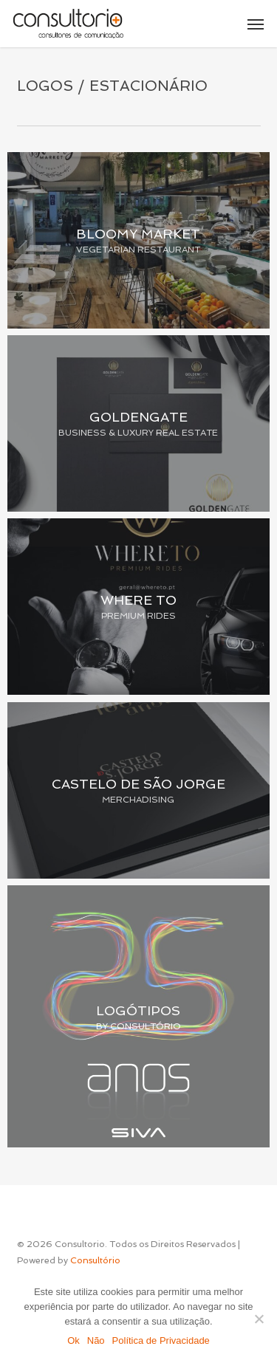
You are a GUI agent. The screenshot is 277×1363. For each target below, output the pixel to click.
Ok (73, 1340)
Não (96, 1340)
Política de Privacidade (161, 1340)
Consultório (95, 1260)
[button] (255, 23)
